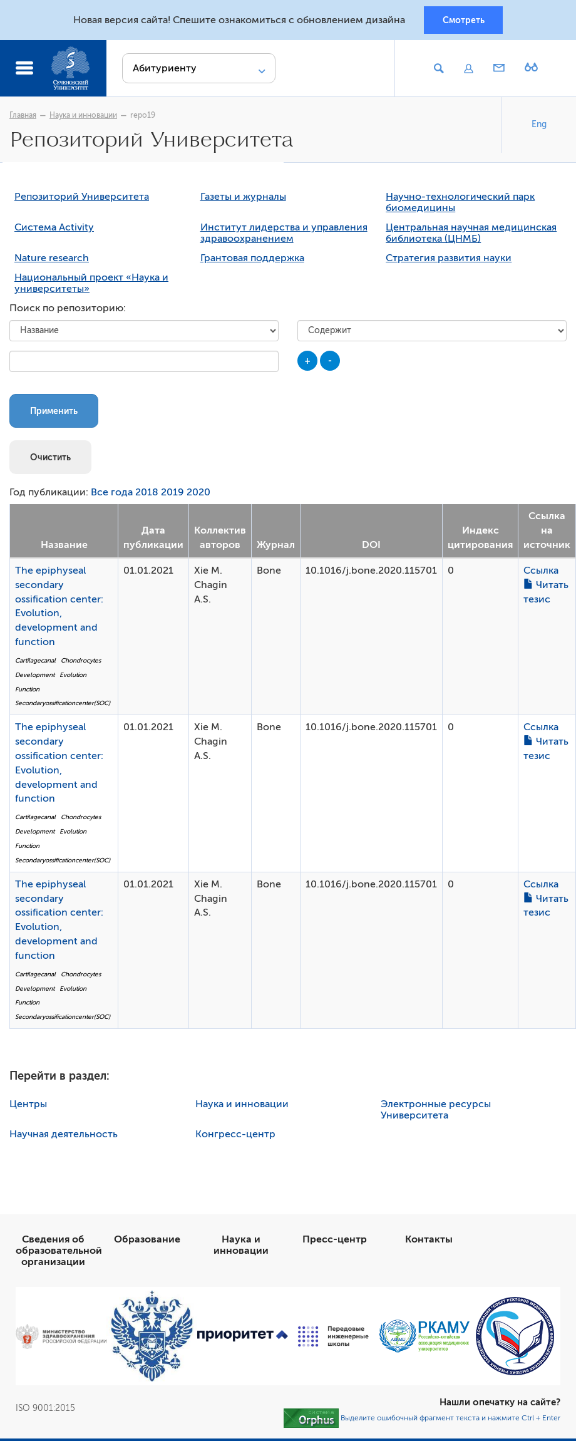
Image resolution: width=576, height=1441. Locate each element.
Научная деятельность (63, 1136)
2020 (198, 495)
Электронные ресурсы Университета (436, 1112)
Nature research (51, 261)
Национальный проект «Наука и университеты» (91, 286)
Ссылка (540, 573)
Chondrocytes (81, 662)
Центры (28, 1106)
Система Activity (54, 230)
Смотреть (464, 21)
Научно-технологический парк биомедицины (460, 205)
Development (34, 677)
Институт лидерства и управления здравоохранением (284, 236)
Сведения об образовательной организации (59, 1253)
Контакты (429, 1241)
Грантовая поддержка (252, 261)
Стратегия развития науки (449, 261)
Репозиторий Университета (81, 199)
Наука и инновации (83, 117)
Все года (112, 495)
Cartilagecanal (35, 662)
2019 (172, 495)
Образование (147, 1241)
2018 (146, 495)
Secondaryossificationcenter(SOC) (62, 706)
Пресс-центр (334, 1241)
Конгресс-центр (235, 1136)
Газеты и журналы (243, 199)
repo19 (142, 117)
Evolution (72, 677)
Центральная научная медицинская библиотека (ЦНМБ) (471, 236)
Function (27, 691)
